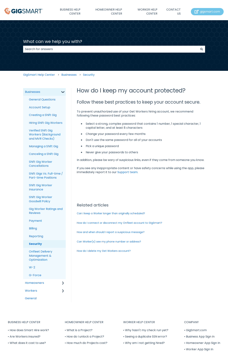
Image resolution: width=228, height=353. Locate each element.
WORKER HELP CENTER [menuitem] (139, 322)
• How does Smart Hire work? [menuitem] (28, 330)
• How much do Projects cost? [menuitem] (86, 343)
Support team (127, 172)
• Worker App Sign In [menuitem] (198, 349)
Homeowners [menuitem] (34, 283)
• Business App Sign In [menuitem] (199, 336)
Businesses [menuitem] (32, 92)
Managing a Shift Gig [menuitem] (43, 146)
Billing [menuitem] (33, 228)
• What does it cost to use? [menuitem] (27, 343)
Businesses (69, 75)
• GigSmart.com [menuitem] (195, 330)
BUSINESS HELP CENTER (70, 12)
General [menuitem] (31, 298)
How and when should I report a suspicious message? (110, 232)
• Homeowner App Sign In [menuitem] (202, 343)
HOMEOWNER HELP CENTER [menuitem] (84, 322)
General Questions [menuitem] (42, 99)
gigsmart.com (207, 11)
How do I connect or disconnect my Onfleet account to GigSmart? (119, 223)
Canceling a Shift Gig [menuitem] (43, 154)
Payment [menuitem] (35, 221)
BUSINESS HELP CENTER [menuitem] (24, 322)
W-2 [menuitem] (32, 267)
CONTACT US (173, 12)
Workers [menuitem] (31, 291)
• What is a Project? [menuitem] (78, 330)
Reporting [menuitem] (36, 236)
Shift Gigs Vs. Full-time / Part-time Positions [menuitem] (46, 175)
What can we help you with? (52, 41)
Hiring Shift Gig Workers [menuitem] (45, 123)
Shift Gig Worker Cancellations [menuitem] (40, 164)
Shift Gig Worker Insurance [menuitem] (40, 187)
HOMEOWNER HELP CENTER (108, 12)
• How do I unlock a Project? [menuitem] (84, 336)
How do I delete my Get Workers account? (104, 251)
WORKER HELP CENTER (147, 12)
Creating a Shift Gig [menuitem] (43, 115)
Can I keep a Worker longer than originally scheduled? (111, 213)
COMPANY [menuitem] (191, 322)
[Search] (201, 49)
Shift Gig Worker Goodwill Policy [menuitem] (40, 199)
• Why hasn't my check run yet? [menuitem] (145, 330)
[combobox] (110, 49)
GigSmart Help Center (39, 75)
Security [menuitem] (35, 244)
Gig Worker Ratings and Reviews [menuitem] (46, 211)
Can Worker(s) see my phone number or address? (109, 241)
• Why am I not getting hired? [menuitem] (144, 343)
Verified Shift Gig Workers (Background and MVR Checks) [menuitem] (44, 134)
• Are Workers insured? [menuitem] (24, 336)
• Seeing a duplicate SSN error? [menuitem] (145, 336)
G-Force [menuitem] (35, 275)
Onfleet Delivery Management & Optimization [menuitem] (40, 255)
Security (89, 75)
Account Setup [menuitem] (39, 107)
